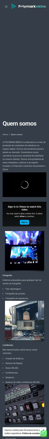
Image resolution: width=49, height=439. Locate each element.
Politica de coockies (31, 433)
